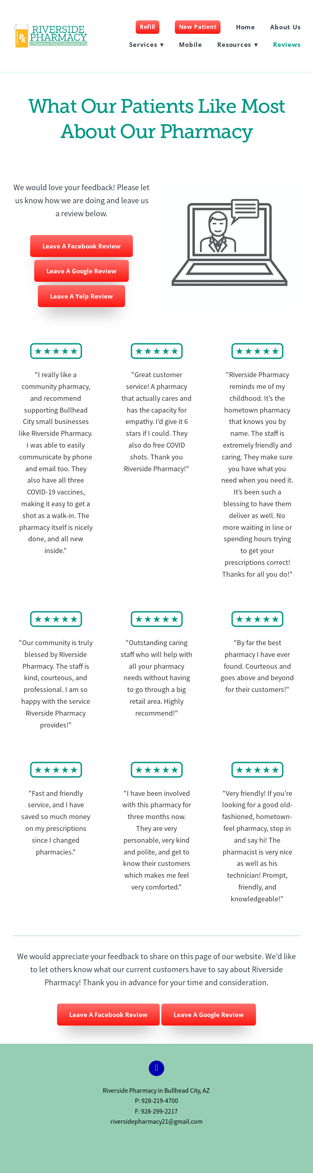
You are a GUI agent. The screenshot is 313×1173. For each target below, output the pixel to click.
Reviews (286, 44)
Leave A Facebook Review (81, 246)
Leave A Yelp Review (81, 296)
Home (245, 26)
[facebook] (156, 1068)
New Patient (198, 26)
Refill (147, 26)
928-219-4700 (159, 1101)
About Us (285, 26)
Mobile (190, 44)
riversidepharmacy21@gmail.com (156, 1122)
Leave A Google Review (81, 270)
